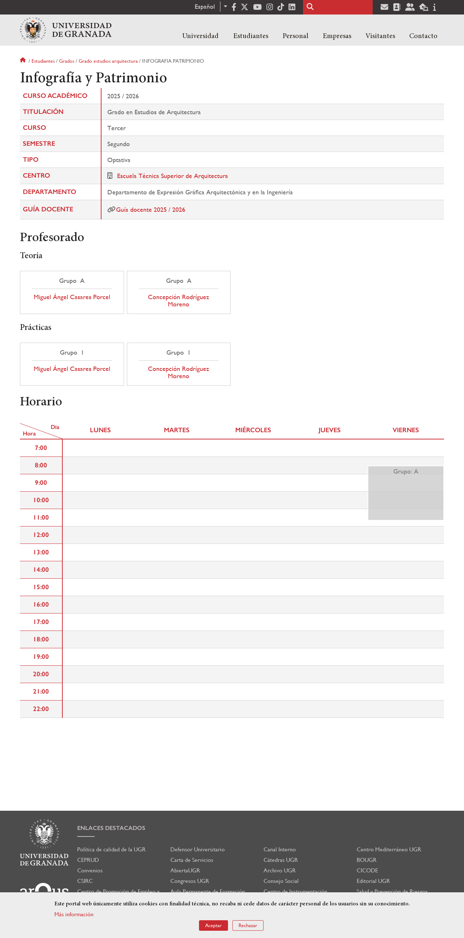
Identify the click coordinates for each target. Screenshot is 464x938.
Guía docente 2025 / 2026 (150, 209)
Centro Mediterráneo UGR (389, 849)
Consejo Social (281, 880)
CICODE (367, 870)
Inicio (23, 61)
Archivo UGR (280, 870)
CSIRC (85, 880)
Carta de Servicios (191, 859)
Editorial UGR (373, 880)
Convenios (90, 870)
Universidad (200, 36)
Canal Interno (280, 849)
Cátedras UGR (281, 859)
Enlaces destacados (111, 828)
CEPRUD (88, 859)
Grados (66, 61)
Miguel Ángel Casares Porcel (72, 297)
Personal (295, 36)
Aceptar (213, 927)
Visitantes (380, 36)
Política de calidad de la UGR (111, 849)
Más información (74, 915)
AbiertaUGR (185, 870)
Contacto (423, 36)
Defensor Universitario (197, 849)
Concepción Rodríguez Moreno (178, 300)
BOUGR (367, 859)
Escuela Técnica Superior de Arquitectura (172, 175)
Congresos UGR (189, 880)
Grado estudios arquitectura (108, 61)
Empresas (337, 36)
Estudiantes (250, 36)
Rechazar (248, 927)
